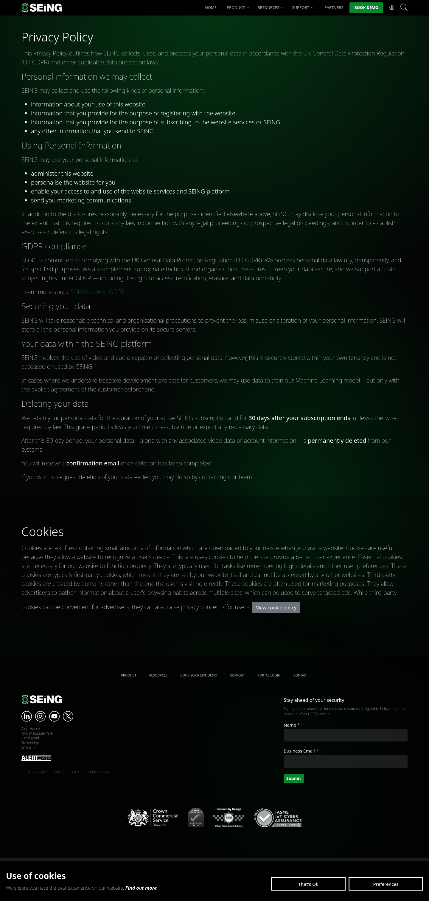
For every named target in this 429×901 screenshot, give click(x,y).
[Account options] (392, 7)
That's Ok (308, 884)
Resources (271, 8)
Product (238, 8)
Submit (293, 778)
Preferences (385, 884)
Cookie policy (66, 772)
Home (211, 7)
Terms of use (98, 772)
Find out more (141, 888)
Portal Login (268, 675)
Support (303, 8)
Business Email (301, 751)
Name (292, 725)
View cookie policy (276, 607)
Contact (300, 675)
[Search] (404, 7)
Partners (333, 7)
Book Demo (366, 7)
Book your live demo (198, 675)
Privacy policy (34, 772)
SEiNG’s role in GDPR (97, 292)
